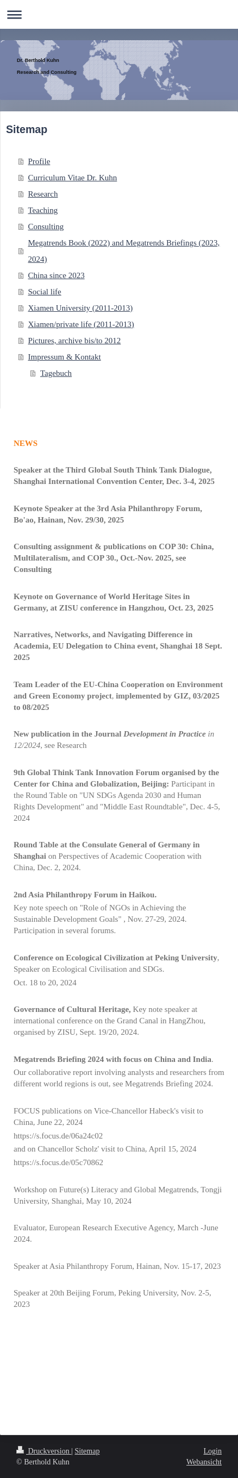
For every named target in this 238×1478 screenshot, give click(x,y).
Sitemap (87, 1451)
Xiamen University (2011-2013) (80, 308)
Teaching (43, 210)
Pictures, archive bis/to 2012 (74, 340)
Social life (44, 291)
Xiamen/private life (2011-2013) (81, 324)
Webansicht (204, 1462)
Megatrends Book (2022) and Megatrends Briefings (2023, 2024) (124, 250)
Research (43, 194)
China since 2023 (56, 275)
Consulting (46, 226)
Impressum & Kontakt (64, 357)
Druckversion (43, 1451)
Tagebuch (56, 373)
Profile (39, 161)
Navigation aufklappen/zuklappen (119, 14)
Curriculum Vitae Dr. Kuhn (72, 177)
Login (213, 1451)
